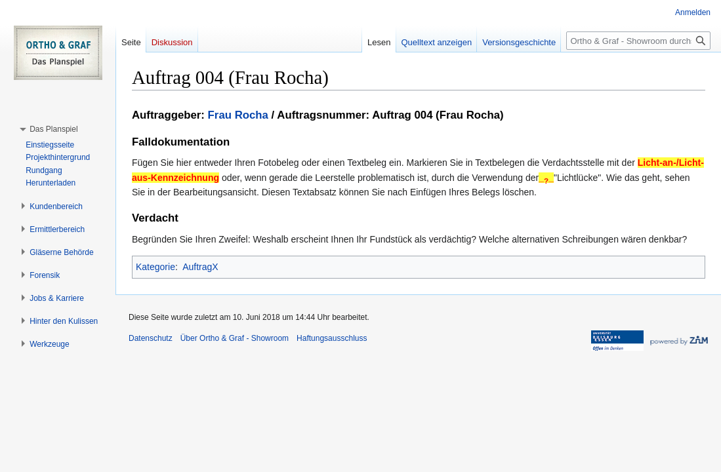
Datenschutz (151, 338)
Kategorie (155, 267)
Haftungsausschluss (332, 338)
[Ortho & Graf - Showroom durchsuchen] (638, 40)
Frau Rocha (238, 115)
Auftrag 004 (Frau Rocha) (437, 115)
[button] (53, 129)
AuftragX (200, 267)
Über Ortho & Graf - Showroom (234, 338)
